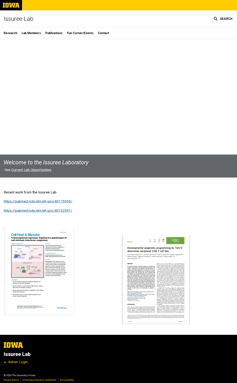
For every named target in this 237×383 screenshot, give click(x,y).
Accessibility (67, 380)
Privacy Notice (11, 380)
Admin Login (18, 362)
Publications (54, 33)
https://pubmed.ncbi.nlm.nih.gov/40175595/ (38, 201)
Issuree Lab (19, 19)
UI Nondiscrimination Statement (39, 380)
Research (10, 33)
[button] (223, 18)
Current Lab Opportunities (31, 170)
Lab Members (31, 33)
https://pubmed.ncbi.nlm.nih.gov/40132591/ (38, 210)
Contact (103, 33)
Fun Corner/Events (80, 33)
